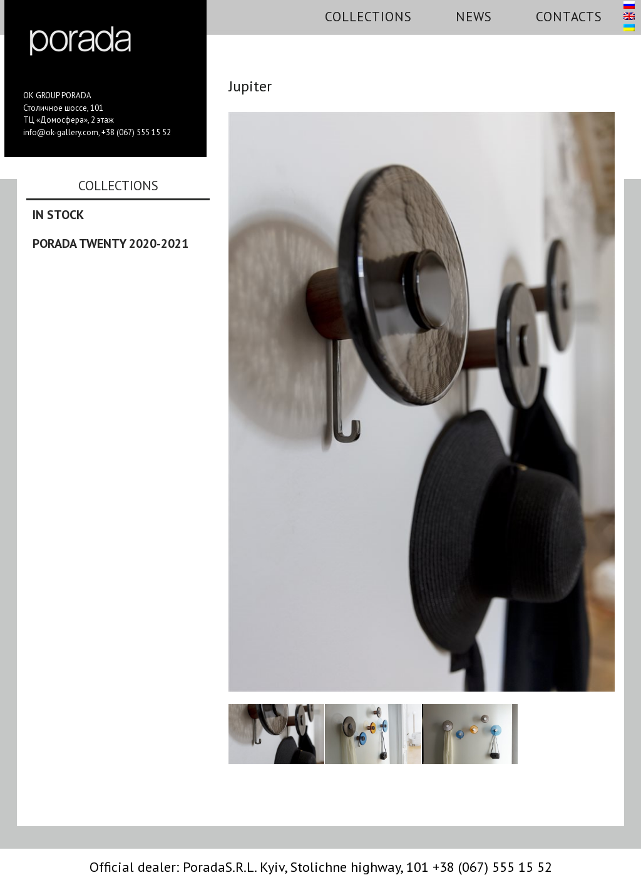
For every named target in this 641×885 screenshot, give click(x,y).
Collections (368, 16)
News (474, 16)
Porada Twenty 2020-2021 (110, 243)
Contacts (569, 16)
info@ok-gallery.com (60, 132)
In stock (58, 215)
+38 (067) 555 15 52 (136, 132)
